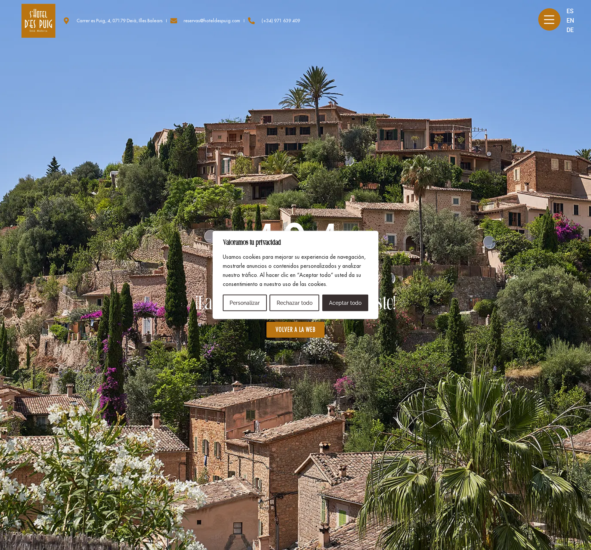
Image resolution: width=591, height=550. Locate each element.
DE (570, 30)
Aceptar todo (345, 303)
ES (570, 11)
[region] (295, 275)
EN (570, 20)
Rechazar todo (294, 303)
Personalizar (245, 303)
